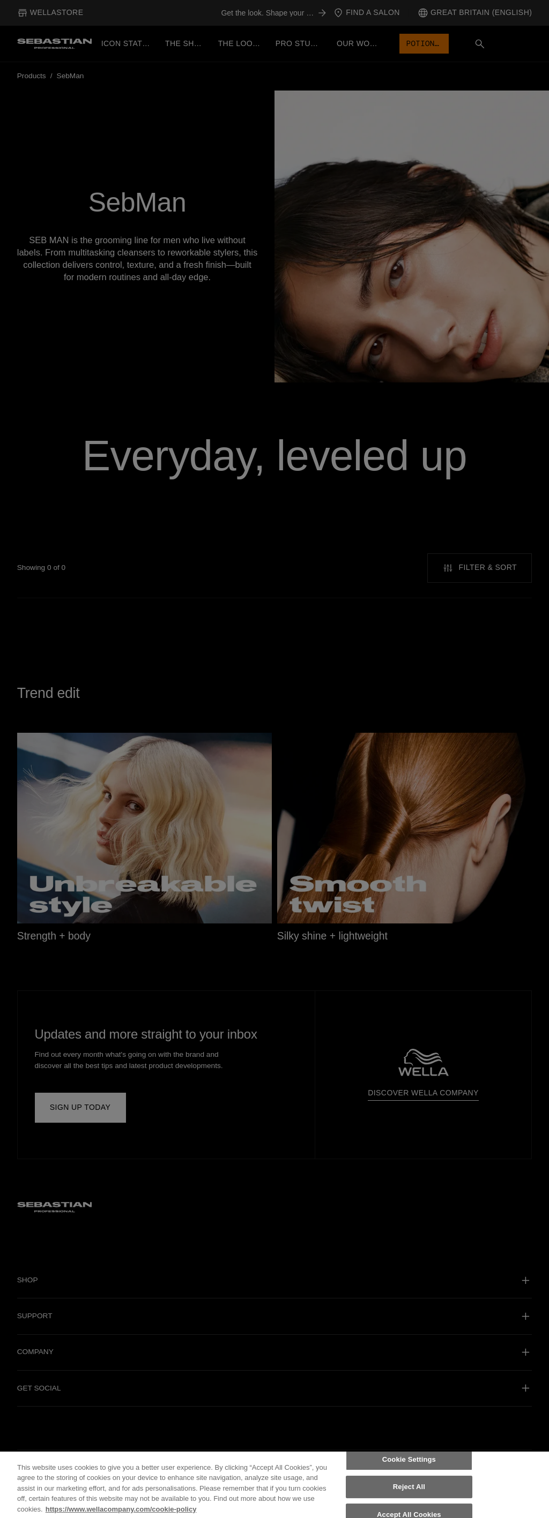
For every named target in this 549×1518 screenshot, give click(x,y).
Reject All (409, 1493)
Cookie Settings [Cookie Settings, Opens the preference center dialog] (409, 1465)
